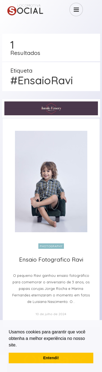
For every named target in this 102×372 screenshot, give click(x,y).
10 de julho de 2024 (51, 314)
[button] (19, 345)
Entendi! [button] (51, 358)
